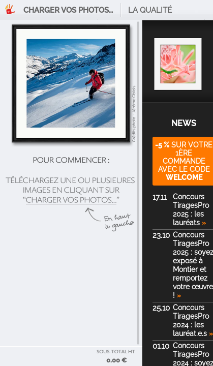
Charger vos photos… (68, 10)
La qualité (150, 10)
